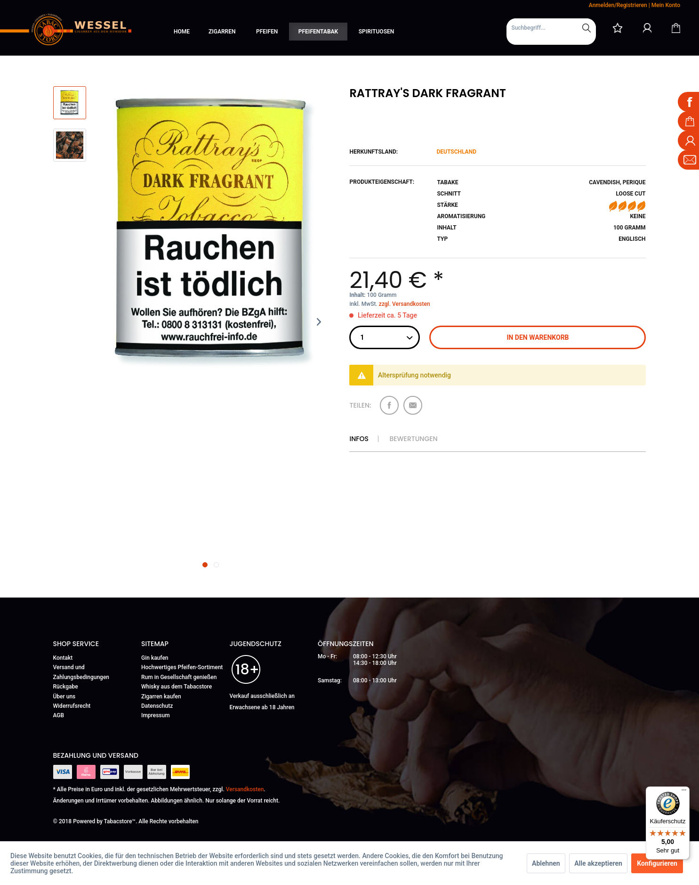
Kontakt (63, 658)
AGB (58, 715)
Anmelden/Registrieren (618, 5)
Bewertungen (413, 438)
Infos (358, 438)
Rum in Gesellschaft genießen (179, 677)
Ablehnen (546, 863)
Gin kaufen (155, 658)
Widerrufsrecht (72, 706)
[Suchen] (586, 27)
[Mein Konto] (647, 27)
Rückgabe (65, 686)
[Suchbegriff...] (551, 27)
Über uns (64, 696)
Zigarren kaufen (161, 696)
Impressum (155, 715)
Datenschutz (157, 706)
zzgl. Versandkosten (404, 304)
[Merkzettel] (617, 27)
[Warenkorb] (676, 27)
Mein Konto (665, 5)
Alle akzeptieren (598, 863)
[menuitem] (551, 31)
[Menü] (684, 792)
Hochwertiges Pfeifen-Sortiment (182, 667)
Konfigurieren (657, 863)
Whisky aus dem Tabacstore (176, 686)
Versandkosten (245, 789)
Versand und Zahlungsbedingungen (81, 672)
